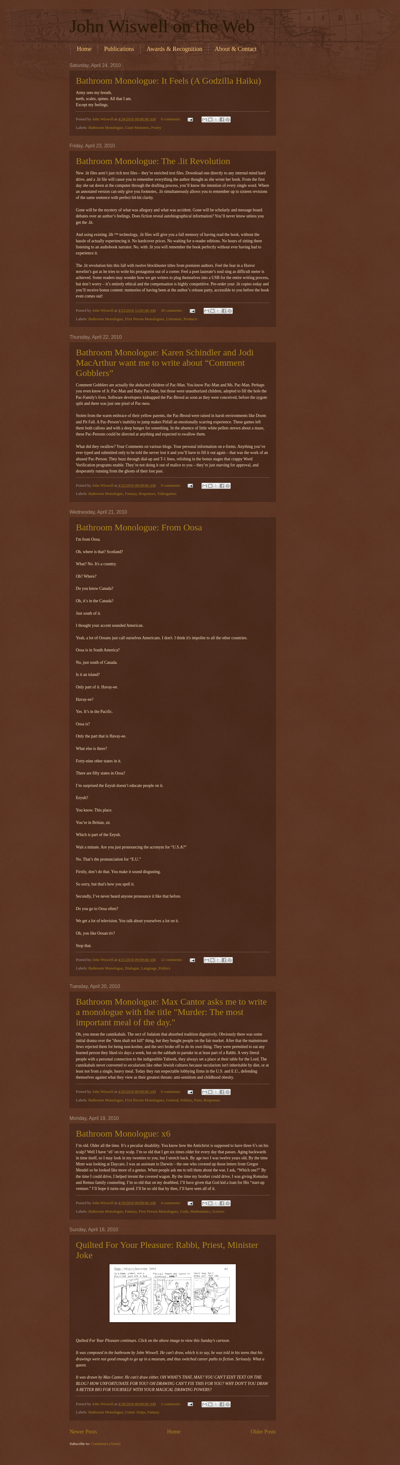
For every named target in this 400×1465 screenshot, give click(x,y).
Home (84, 48)
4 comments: (171, 1203)
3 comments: (171, 1404)
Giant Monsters (137, 128)
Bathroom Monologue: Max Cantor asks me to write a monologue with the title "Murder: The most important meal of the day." (171, 1011)
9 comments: (171, 119)
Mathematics (200, 1211)
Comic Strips (135, 1412)
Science (218, 1211)
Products (190, 319)
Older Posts (263, 1432)
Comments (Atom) (105, 1444)
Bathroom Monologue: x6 (123, 1133)
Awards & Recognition (174, 48)
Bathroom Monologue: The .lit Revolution (153, 161)
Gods (184, 1211)
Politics (164, 968)
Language (149, 968)
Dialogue (132, 968)
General (172, 1100)
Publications (119, 48)
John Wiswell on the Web (162, 26)
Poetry (156, 128)
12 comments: (172, 960)
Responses (147, 494)
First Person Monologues (144, 319)
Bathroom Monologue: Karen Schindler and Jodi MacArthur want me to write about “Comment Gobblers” (165, 362)
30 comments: (172, 310)
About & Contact (235, 48)
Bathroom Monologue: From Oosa (139, 527)
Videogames (167, 494)
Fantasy (131, 494)
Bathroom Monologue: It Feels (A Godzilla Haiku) (168, 81)
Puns (198, 1100)
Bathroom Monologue (105, 128)
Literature (174, 319)
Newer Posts (83, 1432)
